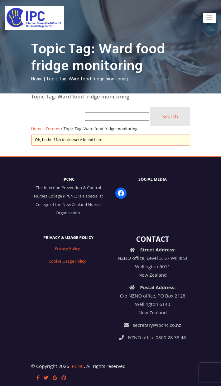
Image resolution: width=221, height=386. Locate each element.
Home (37, 79)
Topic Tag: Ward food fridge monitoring (87, 79)
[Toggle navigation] (209, 17)
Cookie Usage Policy (67, 261)
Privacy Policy (67, 248)
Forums (53, 128)
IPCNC (77, 366)
